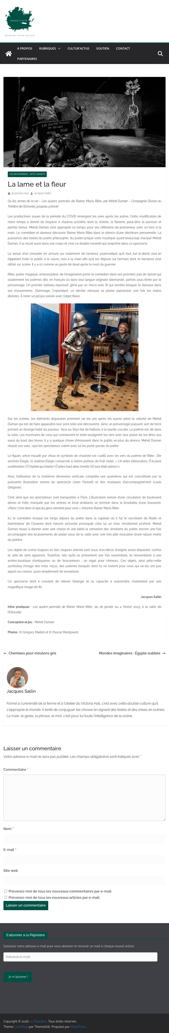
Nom (8, 829)
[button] (58, 48)
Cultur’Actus (78, 48)
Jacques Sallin (42, 193)
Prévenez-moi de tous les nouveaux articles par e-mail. (54, 898)
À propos (24, 48)
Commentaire (15, 770)
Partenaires (27, 59)
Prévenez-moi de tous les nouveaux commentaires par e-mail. (60, 891)
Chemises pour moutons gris (29, 653)
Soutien (102, 48)
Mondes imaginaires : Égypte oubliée (132, 653)
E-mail (9, 850)
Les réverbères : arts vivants (27, 174)
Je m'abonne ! (18, 976)
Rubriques (47, 48)
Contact (123, 48)
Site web (10, 871)
